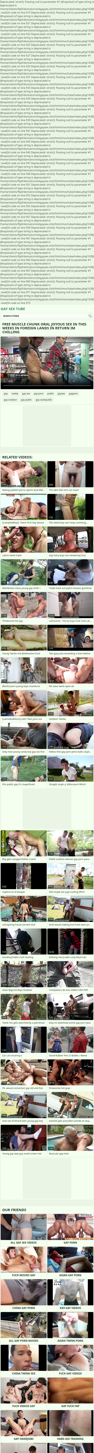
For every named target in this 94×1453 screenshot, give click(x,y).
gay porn (38, 393)
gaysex (61, 393)
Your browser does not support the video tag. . (47, 363)
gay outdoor (10, 399)
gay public (26, 399)
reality (15, 393)
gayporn (73, 393)
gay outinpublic (44, 399)
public (50, 393)
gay (6, 393)
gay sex (26, 393)
